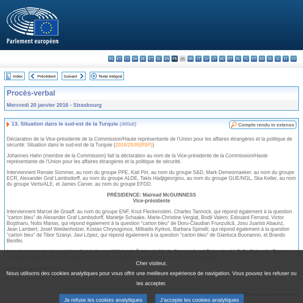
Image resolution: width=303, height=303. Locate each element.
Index (18, 76)
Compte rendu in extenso (266, 124)
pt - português (254, 59)
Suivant (70, 76)
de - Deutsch (143, 59)
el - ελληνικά (159, 59)
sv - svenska (293, 59)
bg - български (111, 59)
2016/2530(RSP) (133, 145)
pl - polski (246, 59)
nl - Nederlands (238, 59)
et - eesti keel (151, 59)
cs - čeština (127, 59)
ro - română (262, 59)
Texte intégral (110, 76)
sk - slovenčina (270, 59)
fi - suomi (286, 59)
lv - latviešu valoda (206, 59)
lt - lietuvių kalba (214, 59)
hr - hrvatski (190, 59)
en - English (167, 59)
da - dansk (135, 59)
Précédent (47, 76)
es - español (119, 59)
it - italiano (198, 59)
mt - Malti (230, 59)
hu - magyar (222, 59)
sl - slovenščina (278, 59)
